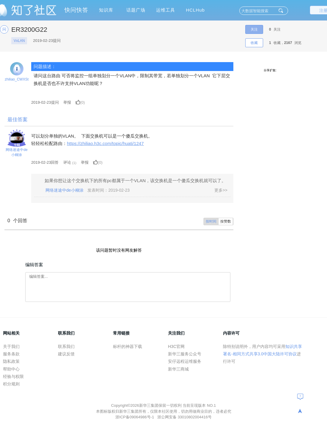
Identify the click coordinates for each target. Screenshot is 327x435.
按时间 (211, 221)
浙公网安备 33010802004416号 (184, 417)
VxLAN (19, 41)
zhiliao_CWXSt (17, 79)
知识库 (106, 9)
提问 (45, 102)
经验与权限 (13, 376)
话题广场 (135, 9)
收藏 (254, 43)
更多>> (220, 190)
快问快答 (76, 10)
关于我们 (11, 346)
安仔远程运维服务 (184, 361)
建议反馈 (66, 354)
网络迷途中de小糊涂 (16, 152)
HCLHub (195, 9)
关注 (254, 29)
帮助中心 (11, 369)
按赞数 (225, 221)
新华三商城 (178, 369)
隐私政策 (11, 361)
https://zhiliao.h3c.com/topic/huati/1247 (105, 143)
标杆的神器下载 (127, 346)
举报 (67, 102)
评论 (67, 162)
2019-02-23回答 (45, 162)
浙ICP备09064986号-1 (135, 417)
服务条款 (11, 354)
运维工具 (165, 9)
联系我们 (66, 346)
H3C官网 (176, 346)
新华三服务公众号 (184, 354)
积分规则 (11, 384)
